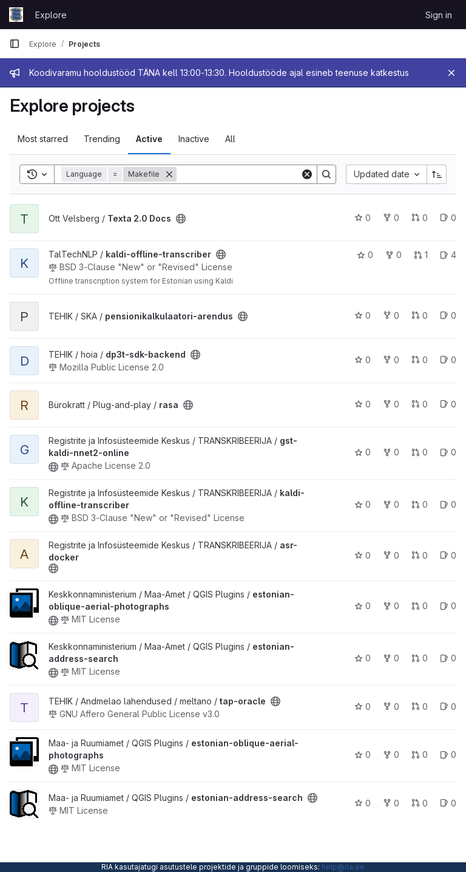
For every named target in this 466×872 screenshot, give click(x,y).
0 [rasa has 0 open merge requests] (419, 404)
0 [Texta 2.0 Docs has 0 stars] (362, 218)
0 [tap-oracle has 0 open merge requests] (419, 706)
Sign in (438, 15)
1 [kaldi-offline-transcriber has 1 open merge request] (421, 255)
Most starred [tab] (43, 139)
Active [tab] (149, 139)
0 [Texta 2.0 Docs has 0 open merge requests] (419, 218)
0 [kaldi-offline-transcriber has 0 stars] (365, 255)
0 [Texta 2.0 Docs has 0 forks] (391, 218)
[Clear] (307, 174)
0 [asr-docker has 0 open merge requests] (419, 555)
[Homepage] (16, 14)
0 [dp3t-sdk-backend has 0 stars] (362, 360)
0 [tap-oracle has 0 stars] (362, 706)
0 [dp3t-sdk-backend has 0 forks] (391, 360)
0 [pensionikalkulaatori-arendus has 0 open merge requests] (419, 315)
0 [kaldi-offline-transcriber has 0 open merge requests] (419, 504)
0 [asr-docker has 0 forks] (391, 555)
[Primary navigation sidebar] (14, 43)
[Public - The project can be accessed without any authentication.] (181, 218)
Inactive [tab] (193, 139)
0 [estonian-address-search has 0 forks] (391, 658)
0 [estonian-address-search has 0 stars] (362, 658)
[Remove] (169, 174)
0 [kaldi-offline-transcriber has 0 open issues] (448, 504)
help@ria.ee (343, 866)
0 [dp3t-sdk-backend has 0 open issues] (448, 360)
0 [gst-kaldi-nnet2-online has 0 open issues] (448, 452)
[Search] (252, 174)
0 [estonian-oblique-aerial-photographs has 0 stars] (362, 606)
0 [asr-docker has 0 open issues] (448, 555)
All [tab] (230, 139)
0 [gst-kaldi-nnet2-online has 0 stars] (362, 452)
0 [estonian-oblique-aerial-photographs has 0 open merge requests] (419, 606)
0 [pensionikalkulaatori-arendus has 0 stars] (362, 315)
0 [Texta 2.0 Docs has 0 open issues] (448, 218)
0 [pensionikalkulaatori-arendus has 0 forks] (391, 315)
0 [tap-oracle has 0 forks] (391, 706)
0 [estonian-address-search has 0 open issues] (448, 658)
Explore (51, 15)
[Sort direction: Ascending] (437, 174)
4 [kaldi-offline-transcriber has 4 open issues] (448, 255)
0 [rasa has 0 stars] (362, 404)
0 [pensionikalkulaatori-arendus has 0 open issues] (448, 315)
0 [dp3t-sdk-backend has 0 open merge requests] (419, 360)
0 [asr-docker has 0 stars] (362, 555)
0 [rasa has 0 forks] (391, 404)
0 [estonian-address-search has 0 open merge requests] (419, 658)
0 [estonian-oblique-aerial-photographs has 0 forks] (391, 606)
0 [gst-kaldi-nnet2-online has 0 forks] (391, 452)
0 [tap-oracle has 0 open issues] (448, 706)
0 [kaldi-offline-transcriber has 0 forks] (393, 255)
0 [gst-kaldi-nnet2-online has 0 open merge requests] (419, 452)
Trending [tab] (102, 139)
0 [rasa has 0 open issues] (448, 404)
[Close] (451, 73)
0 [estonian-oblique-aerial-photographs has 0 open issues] (448, 606)
